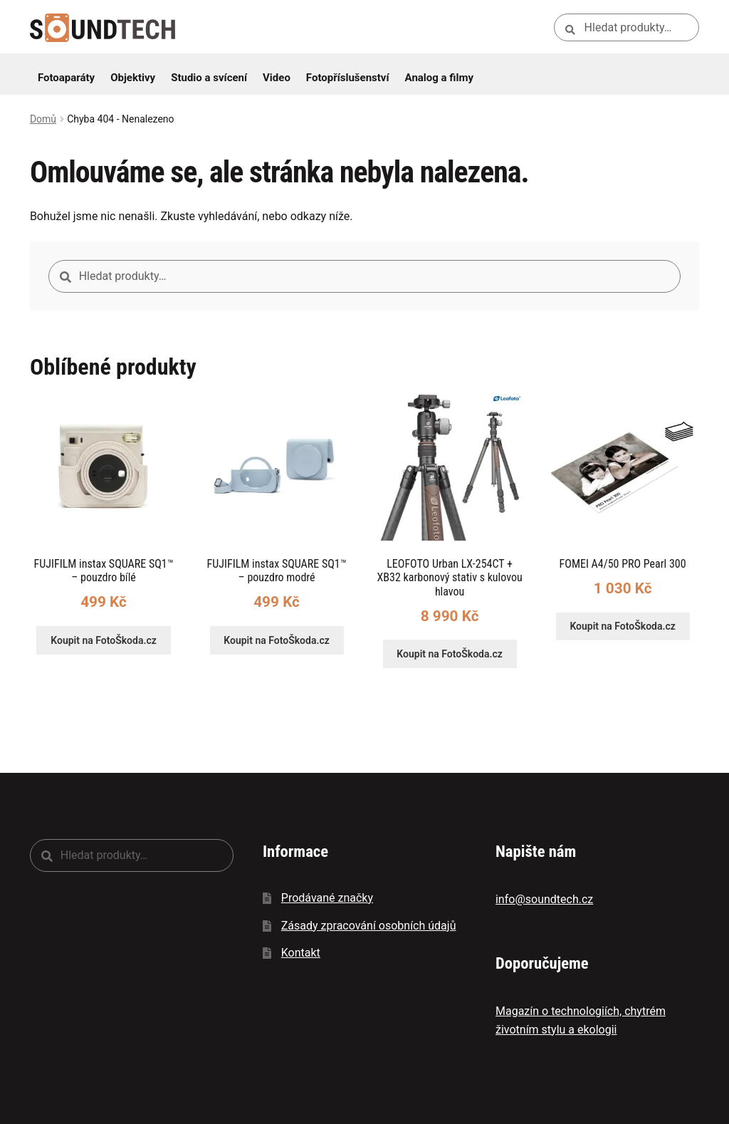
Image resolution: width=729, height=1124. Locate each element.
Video (276, 77)
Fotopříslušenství (347, 77)
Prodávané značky (327, 898)
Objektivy (132, 77)
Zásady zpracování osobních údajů (368, 925)
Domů (43, 119)
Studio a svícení (209, 77)
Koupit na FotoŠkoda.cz (104, 640)
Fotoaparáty (66, 77)
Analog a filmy (439, 77)
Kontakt (300, 952)
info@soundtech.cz (544, 899)
